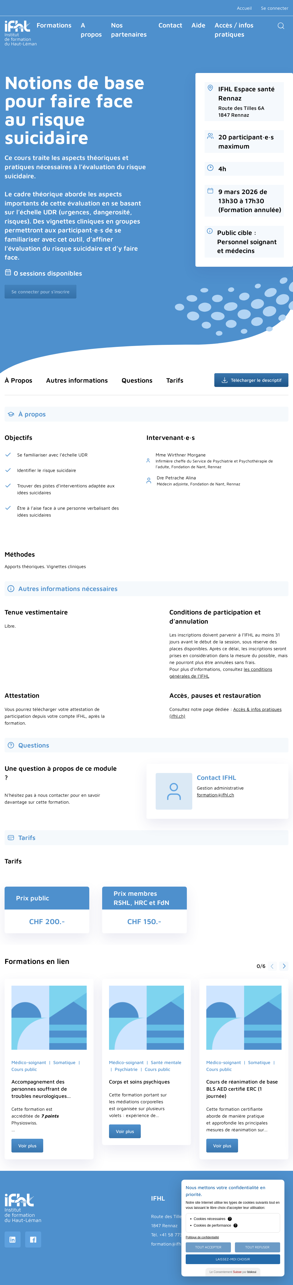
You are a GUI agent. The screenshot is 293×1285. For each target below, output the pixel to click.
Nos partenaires (129, 29)
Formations (54, 25)
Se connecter (274, 8)
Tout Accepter (208, 1247)
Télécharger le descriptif (251, 380)
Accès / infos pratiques (234, 29)
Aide (198, 25)
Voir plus (27, 1145)
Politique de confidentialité (202, 1237)
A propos (91, 29)
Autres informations (77, 380)
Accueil (244, 8)
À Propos (18, 380)
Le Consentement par (233, 1272)
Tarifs (174, 380)
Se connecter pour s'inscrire (40, 291)
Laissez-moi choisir (233, 1259)
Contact (170, 25)
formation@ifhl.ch (215, 794)
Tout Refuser (257, 1247)
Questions (137, 380)
